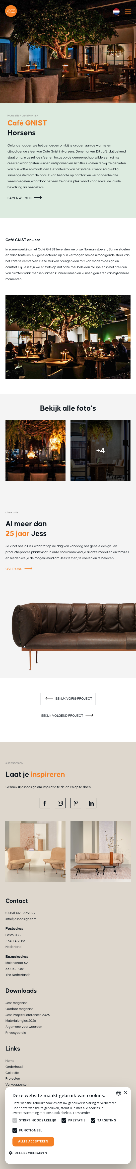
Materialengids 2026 (20, 1020)
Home (9, 1061)
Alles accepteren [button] (33, 1141)
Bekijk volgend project (68, 716)
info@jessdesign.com (20, 919)
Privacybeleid (15, 1033)
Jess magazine (16, 1003)
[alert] (68, 1125)
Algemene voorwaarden (23, 1027)
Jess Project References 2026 (27, 1015)
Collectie (12, 1073)
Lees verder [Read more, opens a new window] (81, 1113)
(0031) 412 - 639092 (20, 913)
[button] (29, 1152)
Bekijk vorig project (68, 699)
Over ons (19, 569)
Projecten (12, 1078)
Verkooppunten (16, 1084)
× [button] (125, 1093)
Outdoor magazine (19, 1009)
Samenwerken (25, 198)
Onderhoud (14, 1067)
